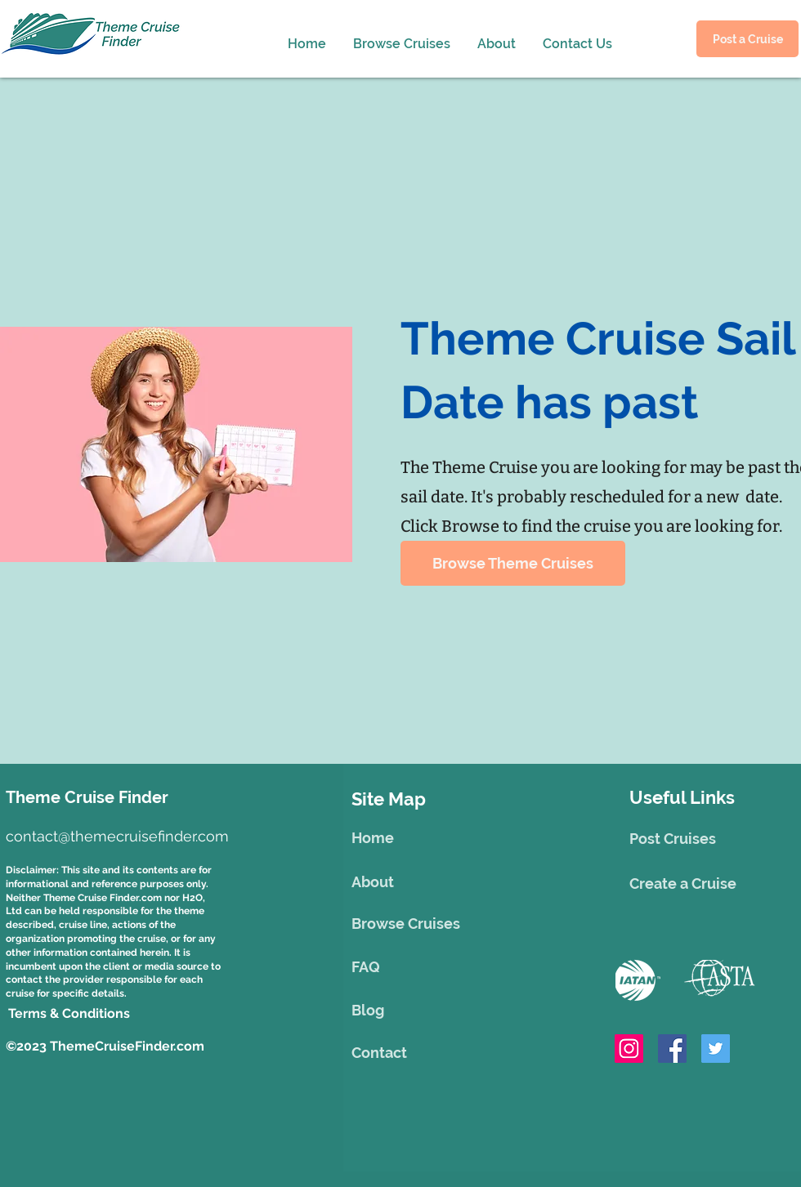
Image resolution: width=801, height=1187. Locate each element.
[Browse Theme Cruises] (512, 563)
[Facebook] (672, 1048)
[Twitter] (715, 1048)
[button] (493, 36)
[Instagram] (629, 1048)
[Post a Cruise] (747, 38)
